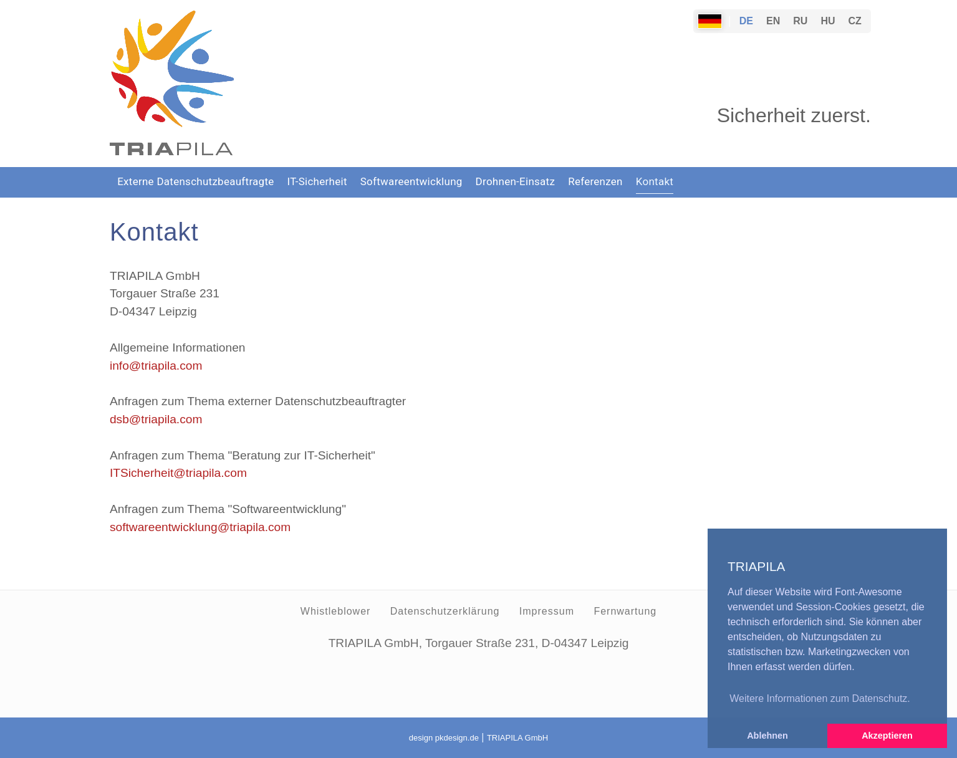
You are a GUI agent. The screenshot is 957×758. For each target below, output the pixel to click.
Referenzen (595, 181)
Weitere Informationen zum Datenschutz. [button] (819, 698)
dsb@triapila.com (156, 419)
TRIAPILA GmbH (517, 737)
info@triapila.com (156, 365)
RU (800, 21)
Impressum (546, 611)
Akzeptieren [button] (887, 736)
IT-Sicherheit (317, 181)
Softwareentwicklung (411, 181)
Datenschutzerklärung (445, 611)
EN (773, 21)
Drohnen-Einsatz (515, 181)
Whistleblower (336, 611)
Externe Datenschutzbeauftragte (195, 181)
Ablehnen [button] (767, 736)
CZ (855, 21)
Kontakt (654, 181)
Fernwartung (625, 611)
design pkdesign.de (444, 737)
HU (827, 21)
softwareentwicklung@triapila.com (200, 527)
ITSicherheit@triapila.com (178, 472)
